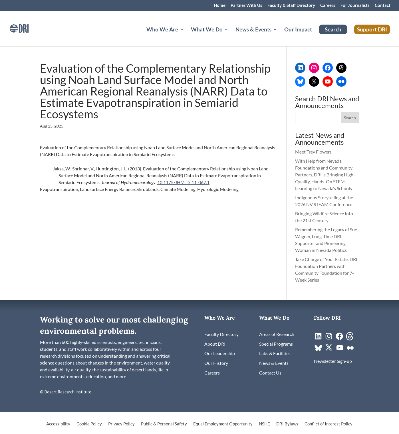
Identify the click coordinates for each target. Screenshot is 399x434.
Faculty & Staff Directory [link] (291, 5)
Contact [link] (382, 5)
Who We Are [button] (162, 30)
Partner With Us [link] (246, 5)
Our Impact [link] (298, 30)
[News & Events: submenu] (279, 36)
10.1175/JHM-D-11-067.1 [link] (183, 182)
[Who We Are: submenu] (186, 36)
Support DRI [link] (372, 29)
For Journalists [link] (355, 5)
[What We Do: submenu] (230, 36)
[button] (350, 117)
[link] (27, 28)
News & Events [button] (253, 30)
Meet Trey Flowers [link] (313, 151)
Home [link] (219, 5)
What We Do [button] (207, 30)
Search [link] (333, 29)
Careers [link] (327, 5)
